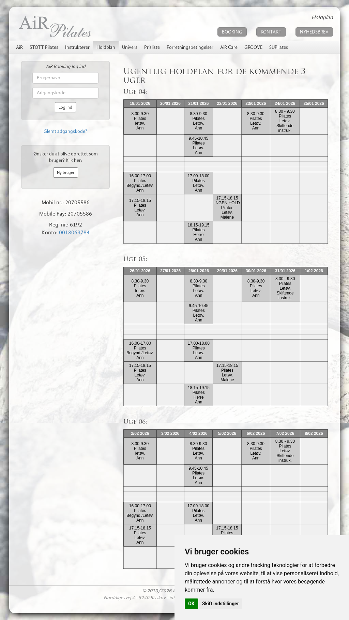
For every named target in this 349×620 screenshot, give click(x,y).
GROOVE (253, 47)
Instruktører (77, 47)
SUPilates (278, 47)
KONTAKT (271, 32)
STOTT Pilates (44, 47)
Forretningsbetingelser (190, 47)
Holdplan (105, 47)
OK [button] (191, 603)
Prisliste (152, 47)
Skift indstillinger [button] (220, 603)
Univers (129, 47)
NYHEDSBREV (314, 32)
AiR (19, 47)
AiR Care (229, 47)
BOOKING (232, 32)
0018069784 (74, 233)
